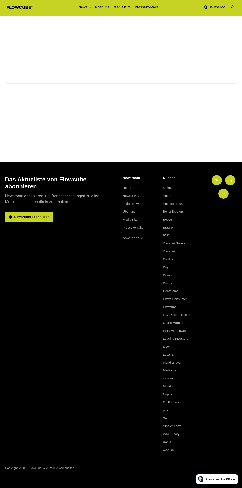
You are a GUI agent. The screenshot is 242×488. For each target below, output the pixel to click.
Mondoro (169, 386)
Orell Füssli (171, 402)
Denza (167, 275)
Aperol (167, 195)
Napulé (168, 394)
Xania (167, 442)
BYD (166, 235)
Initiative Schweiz (175, 330)
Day (166, 267)
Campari (169, 251)
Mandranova (171, 362)
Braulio (168, 227)
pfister (167, 410)
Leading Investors (175, 338)
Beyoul (168, 219)
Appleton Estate (174, 203)
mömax (168, 378)
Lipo (166, 346)
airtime (167, 187)
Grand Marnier (173, 322)
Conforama (171, 291)
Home (127, 187)
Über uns (102, 7)
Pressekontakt (146, 7)
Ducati (167, 283)
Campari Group (174, 243)
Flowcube (169, 307)
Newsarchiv (131, 195)
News (83, 7)
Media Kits (122, 7)
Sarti (166, 418)
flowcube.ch (131, 238)
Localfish (169, 354)
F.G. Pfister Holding (176, 314)
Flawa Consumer (175, 299)
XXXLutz (169, 450)
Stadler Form (172, 426)
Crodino (168, 259)
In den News (131, 203)
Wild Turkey (171, 434)
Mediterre (169, 370)
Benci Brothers (173, 211)
